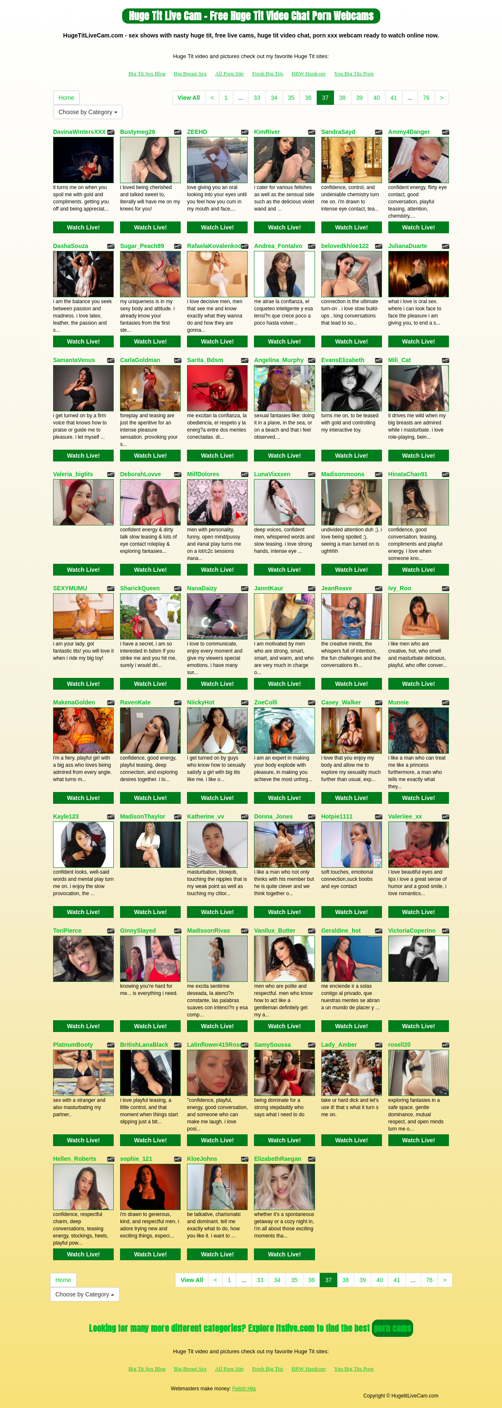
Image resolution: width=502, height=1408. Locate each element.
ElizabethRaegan (277, 1158)
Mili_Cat (399, 360)
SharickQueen (140, 588)
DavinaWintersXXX (79, 131)
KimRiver (267, 131)
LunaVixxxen (272, 474)
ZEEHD (197, 131)
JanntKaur (268, 588)
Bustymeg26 (137, 131)
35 (291, 97)
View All (189, 97)
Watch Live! (83, 227)
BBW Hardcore (308, 73)
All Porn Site (229, 73)
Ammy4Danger (409, 131)
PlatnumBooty (73, 1044)
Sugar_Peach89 (142, 246)
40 (376, 97)
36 (308, 97)
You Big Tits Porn (354, 73)
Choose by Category (88, 112)
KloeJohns (202, 1158)
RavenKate (135, 702)
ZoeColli (265, 702)
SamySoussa (272, 1044)
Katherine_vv (205, 816)
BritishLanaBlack (144, 1044)
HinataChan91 (407, 474)
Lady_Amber (339, 1044)
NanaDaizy (202, 588)
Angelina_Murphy (278, 360)
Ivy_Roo (399, 588)
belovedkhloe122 (345, 246)
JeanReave (336, 588)
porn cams (392, 1328)
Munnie (398, 702)
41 (393, 97)
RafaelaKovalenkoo (214, 246)
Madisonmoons (343, 474)
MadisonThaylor (142, 816)
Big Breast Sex (190, 73)
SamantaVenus (74, 360)
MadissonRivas (208, 930)
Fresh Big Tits (267, 73)
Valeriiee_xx (405, 816)
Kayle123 (66, 816)
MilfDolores (203, 474)
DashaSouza (70, 246)
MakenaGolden (74, 702)
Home (66, 97)
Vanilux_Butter (274, 930)
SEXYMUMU (70, 588)
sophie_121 (136, 1158)
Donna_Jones (273, 816)
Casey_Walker (341, 702)
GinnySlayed (138, 930)
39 (359, 97)
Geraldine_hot (341, 930)
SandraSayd (338, 131)
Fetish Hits (244, 1389)
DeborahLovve (140, 474)
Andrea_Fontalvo (278, 246)
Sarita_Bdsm (205, 360)
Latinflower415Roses (216, 1044)
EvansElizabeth (343, 360)
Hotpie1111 (337, 816)
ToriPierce (67, 930)
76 (426, 97)
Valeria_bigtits (73, 474)
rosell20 (399, 1044)
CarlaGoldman (140, 360)
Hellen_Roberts (74, 1158)
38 (342, 97)
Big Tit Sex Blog (147, 73)
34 (274, 97)
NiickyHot (200, 702)
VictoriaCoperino (412, 930)
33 (257, 97)
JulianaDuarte (407, 246)
